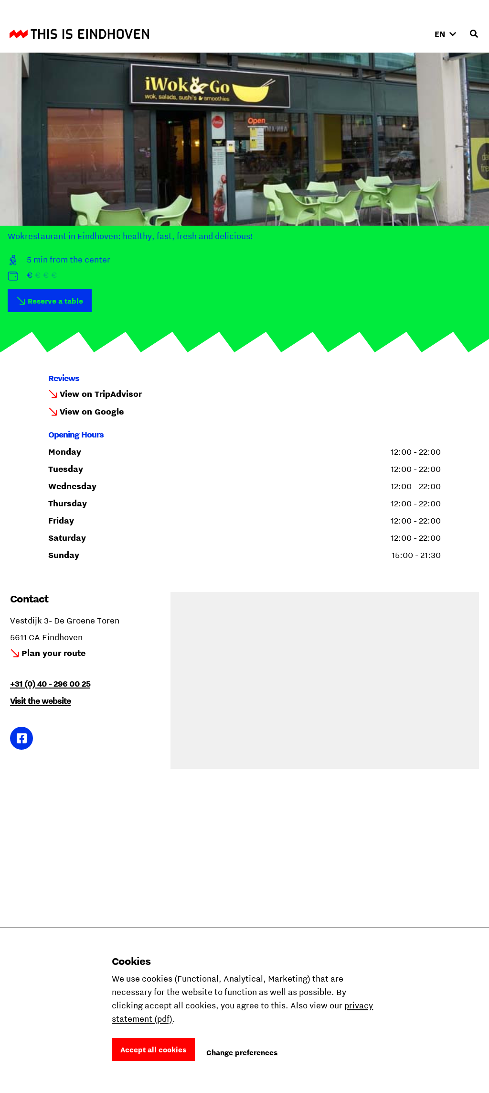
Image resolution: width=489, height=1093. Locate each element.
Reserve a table (55, 301)
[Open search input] (473, 33)
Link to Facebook (22, 738)
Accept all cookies (153, 1049)
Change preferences (241, 1052)
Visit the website (40, 700)
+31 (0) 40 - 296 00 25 (50, 683)
